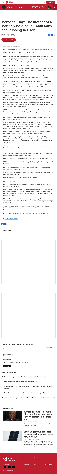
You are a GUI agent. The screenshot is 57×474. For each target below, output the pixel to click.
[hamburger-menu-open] (3, 2)
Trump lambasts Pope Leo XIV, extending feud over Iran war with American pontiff (29, 398)
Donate (51, 2)
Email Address (6, 349)
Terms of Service (36, 461)
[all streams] (55, 7)
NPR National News (12, 218)
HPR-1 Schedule (25, 461)
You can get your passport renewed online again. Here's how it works (38, 434)
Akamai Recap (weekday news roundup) (13, 361)
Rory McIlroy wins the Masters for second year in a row (21, 381)
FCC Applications (48, 464)
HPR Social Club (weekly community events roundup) (16, 362)
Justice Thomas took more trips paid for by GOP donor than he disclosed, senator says (38, 415)
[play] (4, 7)
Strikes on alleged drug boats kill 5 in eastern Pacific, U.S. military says (26, 377)
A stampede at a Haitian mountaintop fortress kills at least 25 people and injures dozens (29, 387)
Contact (34, 457)
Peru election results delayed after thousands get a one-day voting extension (28, 393)
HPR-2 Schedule (25, 464)
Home (22, 457)
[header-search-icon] (44, 2)
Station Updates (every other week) (12, 356)
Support (46, 461)
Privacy (34, 464)
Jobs (45, 457)
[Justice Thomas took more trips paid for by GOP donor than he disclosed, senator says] (12, 416)
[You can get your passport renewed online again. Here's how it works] (12, 436)
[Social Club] (28, 315)
